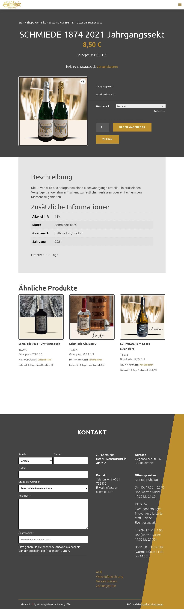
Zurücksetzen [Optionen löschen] (160, 111)
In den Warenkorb (132, 127)
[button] (83, 81)
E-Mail (22, 468)
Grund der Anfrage (29, 482)
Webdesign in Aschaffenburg (51, 604)
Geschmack (103, 106)
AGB (99, 572)
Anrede (23, 454)
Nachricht (24, 496)
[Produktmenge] (102, 127)
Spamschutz (26, 533)
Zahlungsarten (106, 586)
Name (58, 454)
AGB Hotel (132, 604)
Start (21, 22)
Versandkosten (107, 67)
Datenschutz (144, 604)
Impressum (157, 604)
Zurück (107, 139)
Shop (30, 22)
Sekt (51, 22)
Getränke (40, 22)
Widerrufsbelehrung (109, 577)
